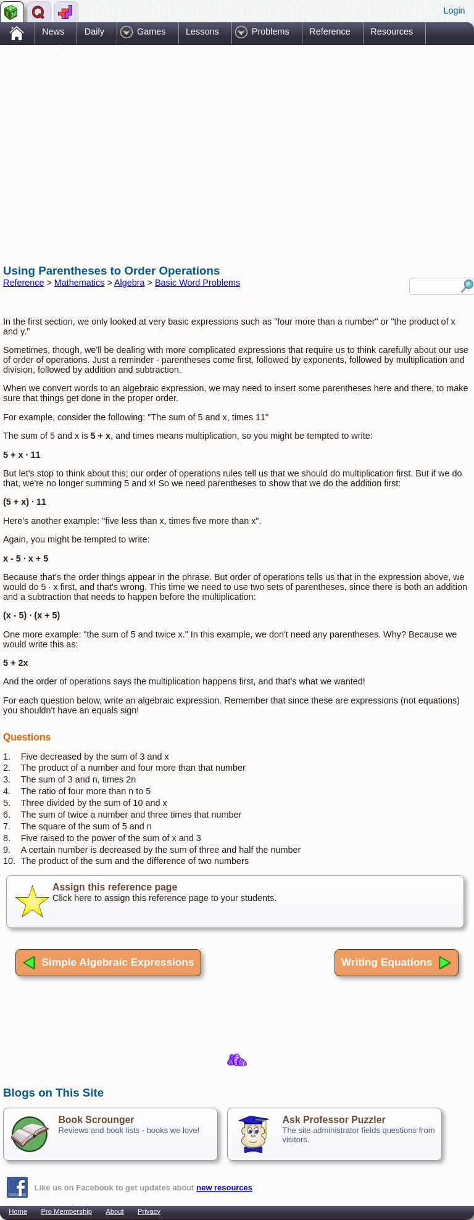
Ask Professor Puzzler (333, 1119)
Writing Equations (396, 962)
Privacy (149, 1211)
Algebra (129, 283)
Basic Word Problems (197, 283)
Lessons (202, 31)
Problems (270, 31)
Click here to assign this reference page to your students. (235, 901)
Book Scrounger (96, 1119)
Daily (94, 31)
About (114, 1211)
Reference (329, 31)
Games (151, 31)
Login (454, 10)
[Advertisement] (147, 143)
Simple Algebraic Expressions (108, 962)
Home (18, 1211)
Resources (391, 31)
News (53, 31)
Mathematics (79, 283)
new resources (224, 1187)
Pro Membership (66, 1211)
